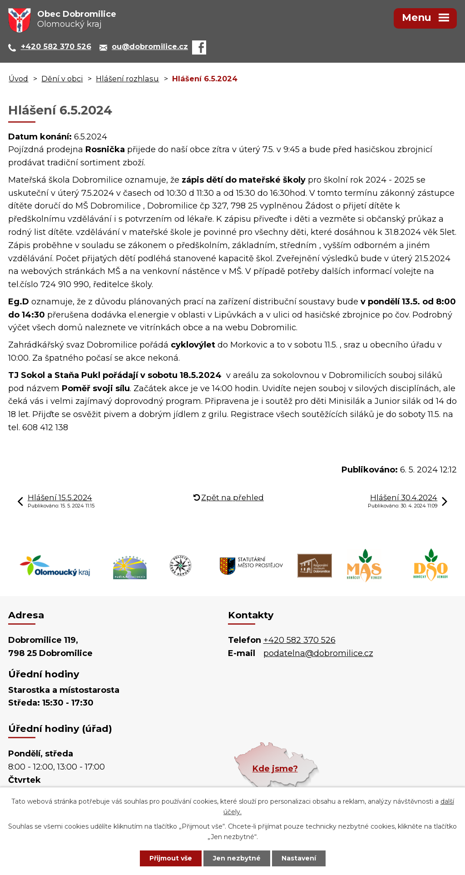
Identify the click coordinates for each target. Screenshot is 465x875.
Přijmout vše (170, 858)
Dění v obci (62, 78)
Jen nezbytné (237, 858)
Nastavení (299, 858)
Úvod (18, 78)
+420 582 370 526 (299, 640)
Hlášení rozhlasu (127, 78)
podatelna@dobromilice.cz (318, 653)
